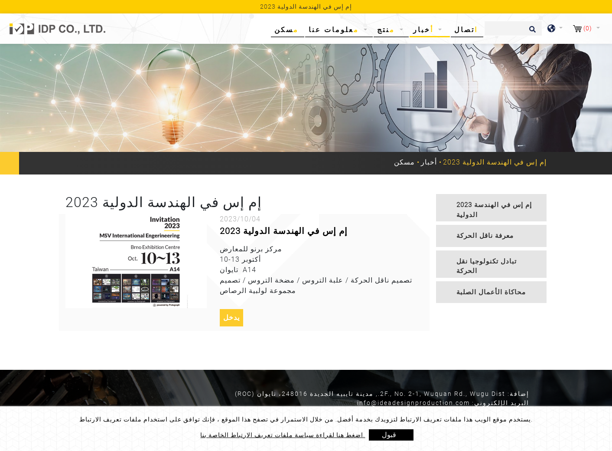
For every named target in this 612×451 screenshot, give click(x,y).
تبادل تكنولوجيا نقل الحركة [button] (486, 266)
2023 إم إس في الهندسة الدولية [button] (494, 210)
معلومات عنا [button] (335, 30)
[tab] (491, 207)
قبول (389, 435)
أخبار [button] (424, 30)
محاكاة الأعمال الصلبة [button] (491, 292)
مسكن (288, 29)
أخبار (429, 162)
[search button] (531, 32)
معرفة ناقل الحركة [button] (485, 236)
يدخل (231, 317)
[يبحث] (513, 28)
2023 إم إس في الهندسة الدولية (284, 231)
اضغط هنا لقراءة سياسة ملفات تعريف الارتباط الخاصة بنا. (282, 434)
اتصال (466, 30)
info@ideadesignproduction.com (413, 402)
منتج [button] (387, 30)
